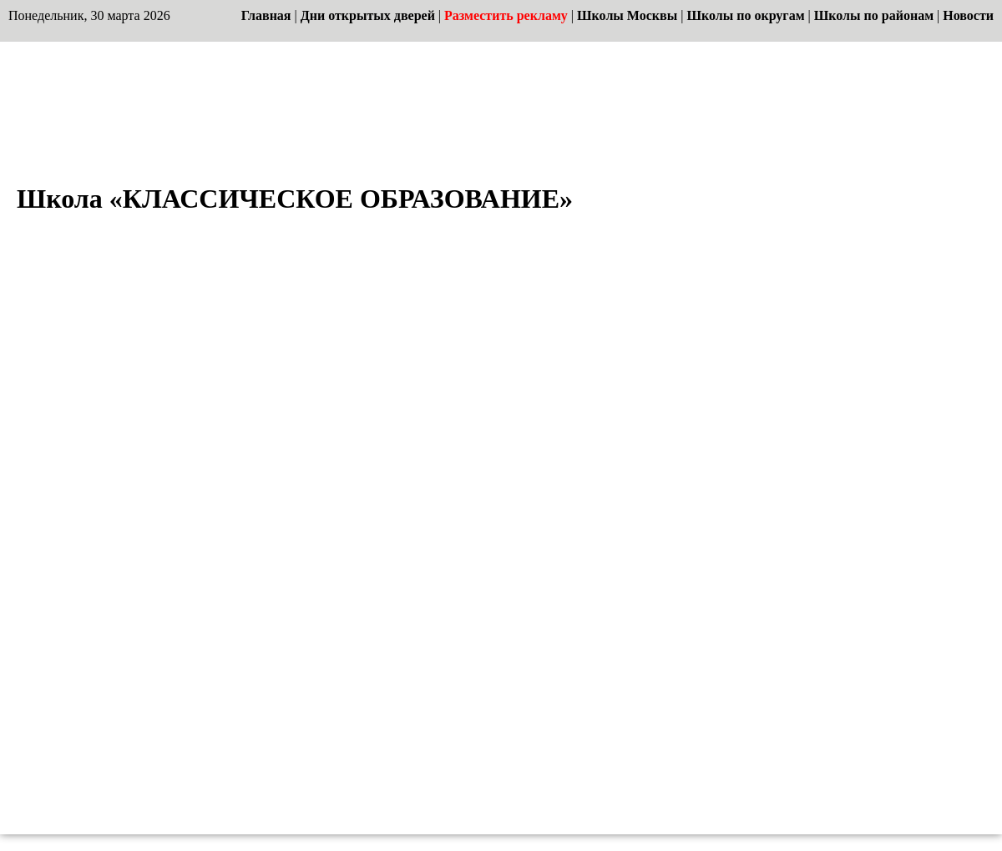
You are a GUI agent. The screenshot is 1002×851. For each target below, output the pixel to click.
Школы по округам (745, 15)
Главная (266, 15)
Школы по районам (874, 15)
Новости (968, 15)
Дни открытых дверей (368, 15)
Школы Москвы (627, 15)
